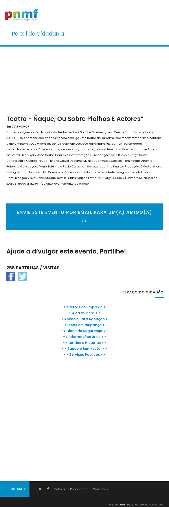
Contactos (100, 489)
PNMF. (122, 504)
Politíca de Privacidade (71, 489)
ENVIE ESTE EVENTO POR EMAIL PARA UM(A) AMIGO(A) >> (84, 216)
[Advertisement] (84, 80)
